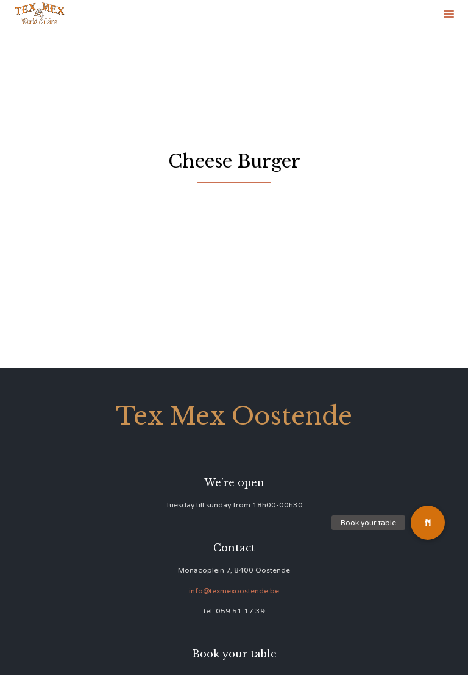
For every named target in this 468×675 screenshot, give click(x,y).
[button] (428, 523)
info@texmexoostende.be (234, 591)
